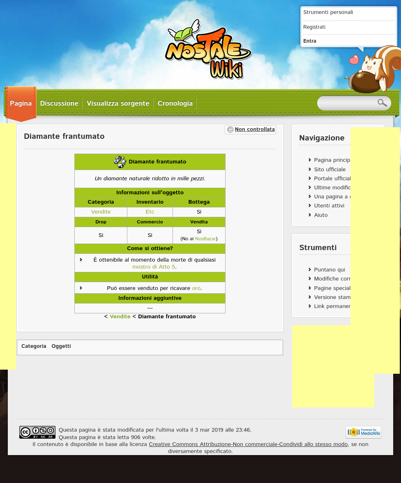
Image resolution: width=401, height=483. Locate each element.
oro (196, 288)
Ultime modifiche (335, 188)
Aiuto (320, 215)
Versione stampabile (339, 297)
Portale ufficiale (334, 179)
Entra (309, 41)
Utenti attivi (329, 206)
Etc (150, 212)
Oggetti (61, 346)
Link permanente (335, 306)
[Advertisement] (333, 366)
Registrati (314, 27)
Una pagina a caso (337, 197)
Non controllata (255, 129)
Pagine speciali (333, 288)
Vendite (120, 317)
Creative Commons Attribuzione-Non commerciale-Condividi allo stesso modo (248, 444)
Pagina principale (335, 160)
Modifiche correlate (338, 279)
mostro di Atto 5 (153, 267)
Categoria (33, 346)
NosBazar (205, 238)
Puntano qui (329, 270)
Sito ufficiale (330, 170)
